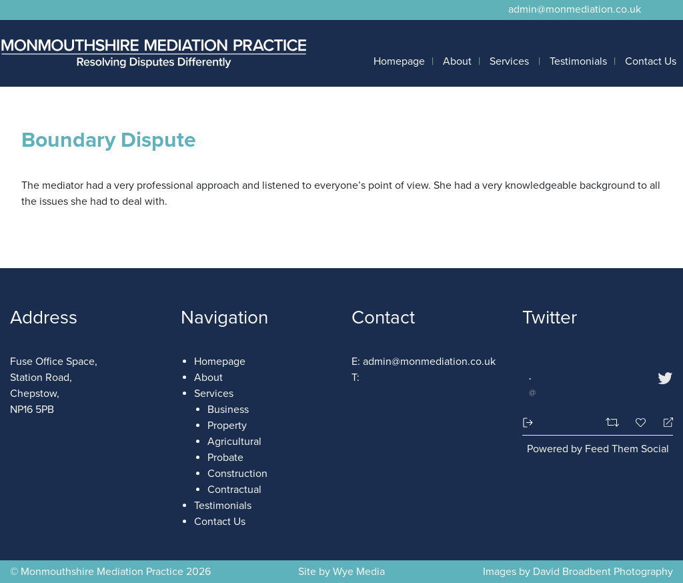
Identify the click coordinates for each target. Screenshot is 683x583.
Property (227, 425)
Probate (225, 457)
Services (509, 61)
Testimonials (578, 61)
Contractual (234, 489)
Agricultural (234, 441)
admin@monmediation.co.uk (574, 9)
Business (228, 409)
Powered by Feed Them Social (598, 449)
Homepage (399, 61)
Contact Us (650, 61)
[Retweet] (614, 422)
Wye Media (359, 571)
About (457, 61)
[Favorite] (642, 423)
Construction (237, 473)
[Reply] (662, 423)
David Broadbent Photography (601, 571)
